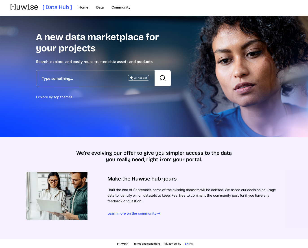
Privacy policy (173, 243)
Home (83, 7)
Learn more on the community (134, 213)
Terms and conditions (147, 243)
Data (100, 7)
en (187, 243)
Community (121, 7)
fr (191, 243)
